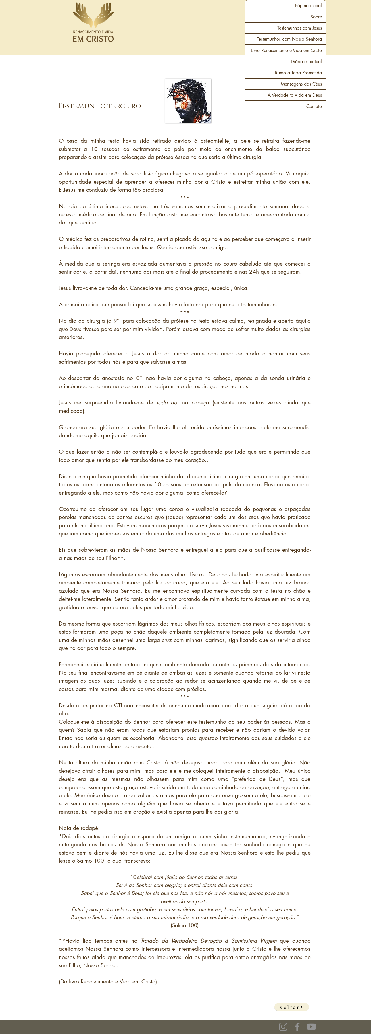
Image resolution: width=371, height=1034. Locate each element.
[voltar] (291, 1007)
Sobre (316, 17)
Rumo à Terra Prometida (298, 73)
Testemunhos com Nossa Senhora (289, 39)
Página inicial (308, 6)
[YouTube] (311, 1026)
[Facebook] (297, 1026)
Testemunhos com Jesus (299, 28)
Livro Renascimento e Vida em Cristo (286, 50)
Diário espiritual (306, 62)
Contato (314, 106)
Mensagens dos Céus (301, 84)
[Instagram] (283, 1026)
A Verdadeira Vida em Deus (295, 95)
